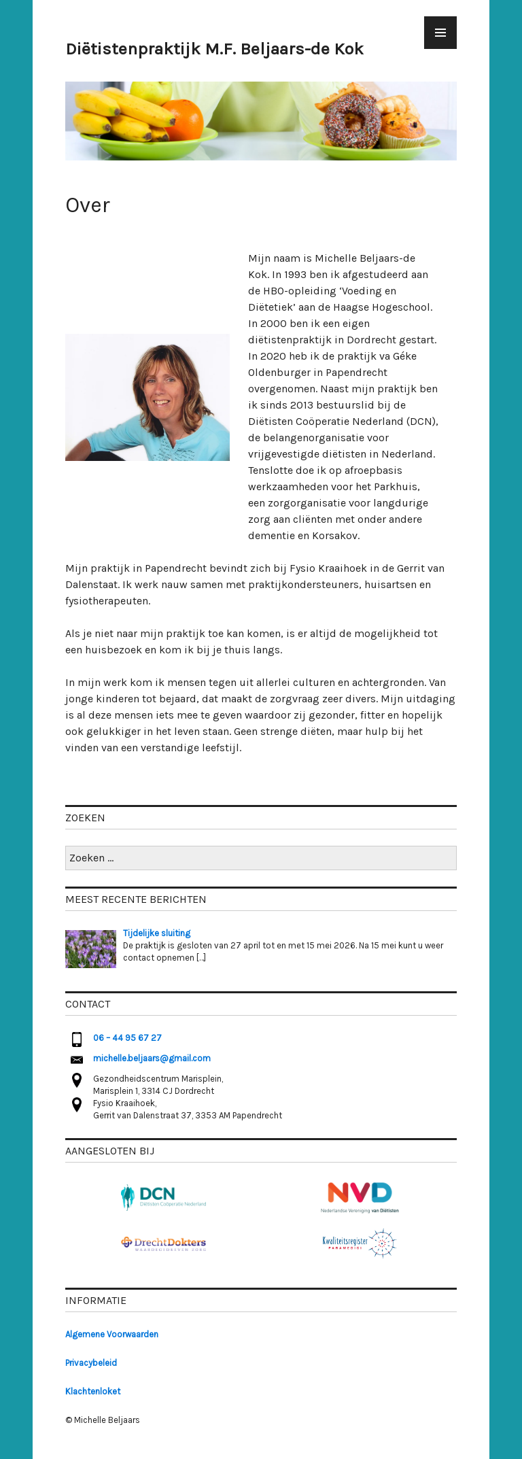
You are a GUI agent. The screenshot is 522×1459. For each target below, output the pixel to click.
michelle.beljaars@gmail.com (152, 1058)
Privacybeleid (91, 1363)
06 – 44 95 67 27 (127, 1038)
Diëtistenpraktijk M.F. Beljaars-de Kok (214, 48)
